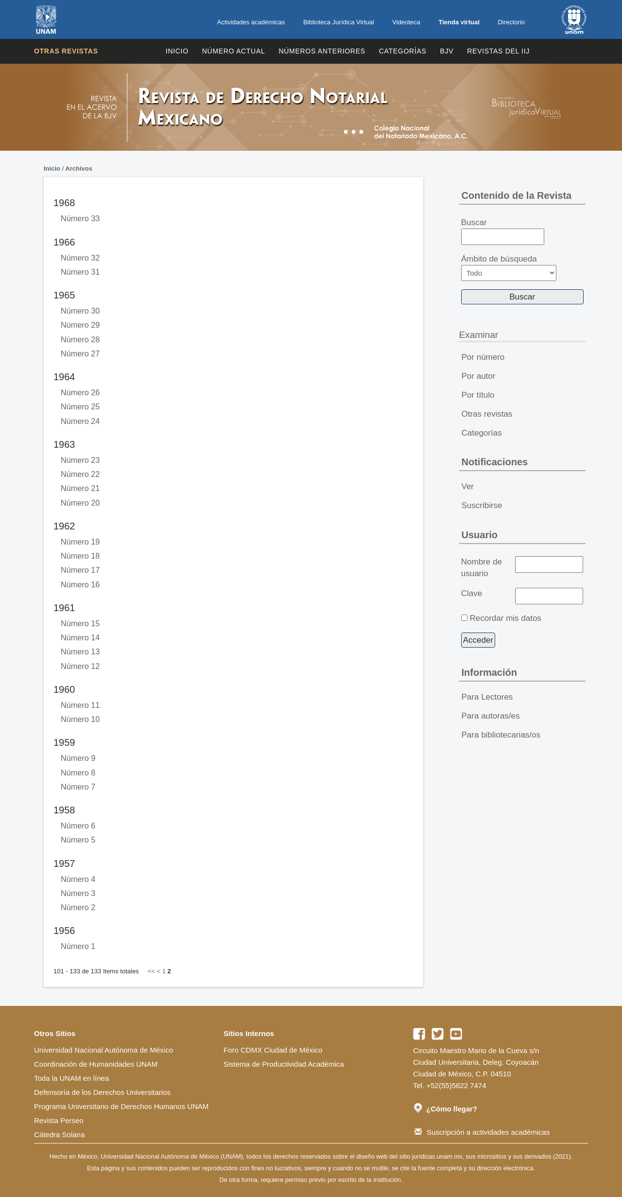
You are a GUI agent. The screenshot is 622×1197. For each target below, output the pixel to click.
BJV (447, 51)
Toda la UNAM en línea (71, 1078)
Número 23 (80, 460)
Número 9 (78, 758)
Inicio (177, 51)
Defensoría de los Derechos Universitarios (102, 1092)
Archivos (78, 168)
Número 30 (80, 310)
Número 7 (78, 786)
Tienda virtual (458, 22)
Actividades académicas (251, 22)
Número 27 (80, 353)
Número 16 (80, 584)
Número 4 (78, 879)
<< (151, 971)
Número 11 (80, 705)
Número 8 (78, 772)
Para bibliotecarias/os (501, 734)
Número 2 (78, 907)
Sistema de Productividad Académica (284, 1064)
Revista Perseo (59, 1120)
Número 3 (78, 893)
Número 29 (80, 324)
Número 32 (80, 257)
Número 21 (80, 488)
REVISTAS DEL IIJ (498, 51)
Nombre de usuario (481, 567)
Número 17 (80, 569)
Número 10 (80, 719)
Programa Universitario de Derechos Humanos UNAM (121, 1106)
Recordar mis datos (505, 618)
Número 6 (78, 825)
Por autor (479, 376)
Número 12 (80, 666)
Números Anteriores (321, 51)
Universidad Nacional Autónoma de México (103, 1050)
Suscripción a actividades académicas (482, 1132)
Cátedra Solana (59, 1134)
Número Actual (233, 51)
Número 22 (80, 474)
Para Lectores (487, 697)
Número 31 (80, 271)
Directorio (511, 22)
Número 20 (80, 502)
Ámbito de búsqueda (508, 267)
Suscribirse (482, 505)
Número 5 (78, 839)
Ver (468, 486)
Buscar (502, 231)
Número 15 (80, 623)
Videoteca (406, 22)
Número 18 (80, 555)
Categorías (403, 51)
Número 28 (80, 339)
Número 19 (80, 541)
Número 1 (78, 946)
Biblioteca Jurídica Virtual (338, 22)
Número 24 (80, 421)
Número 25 (80, 406)
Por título (478, 395)
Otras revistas (66, 51)
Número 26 (80, 392)
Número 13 (80, 651)
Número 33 (80, 218)
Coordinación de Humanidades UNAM (95, 1064)
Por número (483, 357)
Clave (471, 593)
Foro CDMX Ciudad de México (273, 1050)
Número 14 (80, 637)
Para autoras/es (491, 716)
